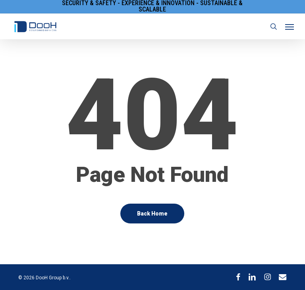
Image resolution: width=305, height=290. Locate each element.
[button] (289, 27)
